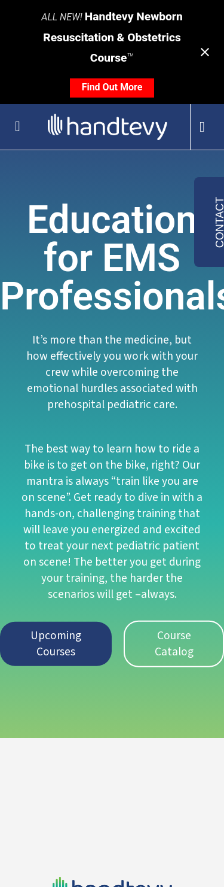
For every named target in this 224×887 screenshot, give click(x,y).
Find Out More (112, 87)
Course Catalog (174, 643)
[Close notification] (205, 52)
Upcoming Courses (55, 643)
